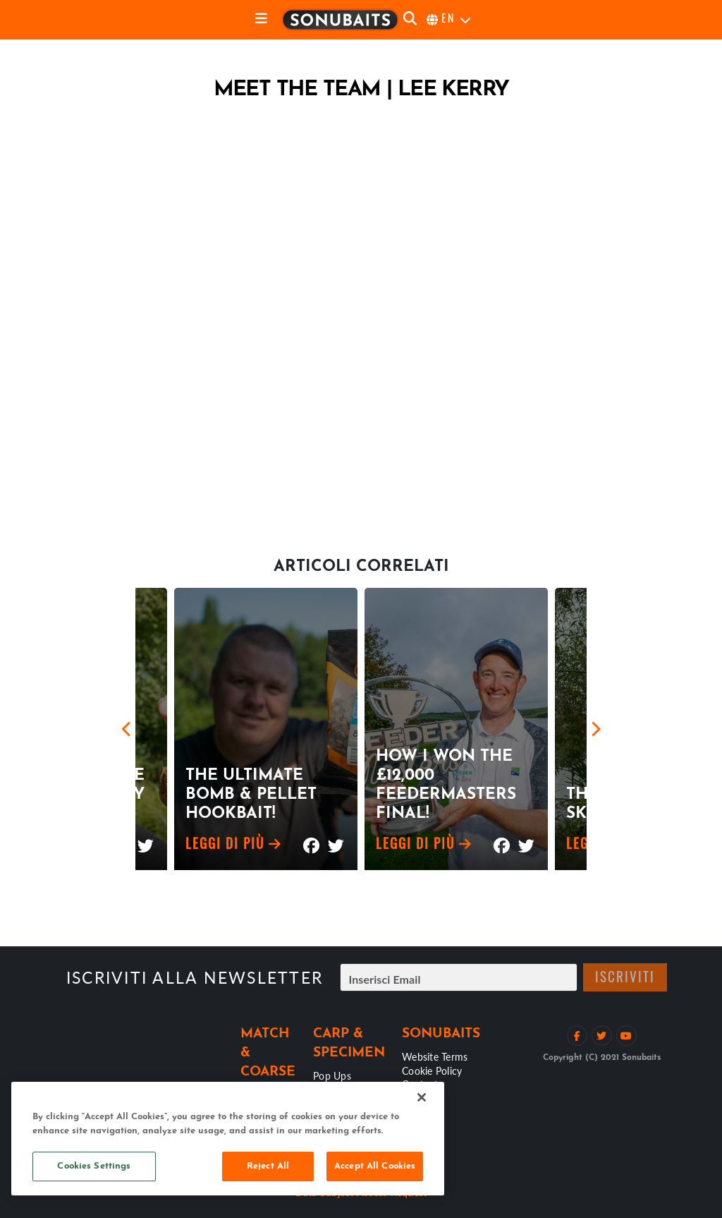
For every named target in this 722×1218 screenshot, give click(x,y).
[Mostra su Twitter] (145, 839)
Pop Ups (332, 1075)
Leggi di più (233, 845)
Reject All (268, 1166)
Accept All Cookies (374, 1166)
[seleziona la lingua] (449, 19)
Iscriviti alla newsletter (195, 977)
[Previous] (127, 729)
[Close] (421, 1097)
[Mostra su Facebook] (311, 839)
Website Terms (434, 1056)
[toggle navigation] (261, 19)
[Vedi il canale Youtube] (626, 1035)
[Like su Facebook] (577, 1035)
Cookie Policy (432, 1070)
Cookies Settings (93, 1166)
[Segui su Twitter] (602, 1035)
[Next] (595, 729)
